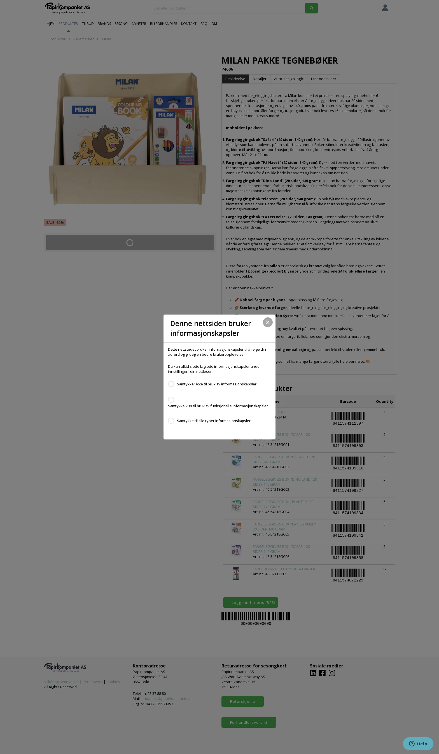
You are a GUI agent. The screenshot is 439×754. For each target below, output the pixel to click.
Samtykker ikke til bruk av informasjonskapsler (216, 384)
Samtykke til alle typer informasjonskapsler (214, 420)
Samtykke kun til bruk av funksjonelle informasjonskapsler (218, 405)
